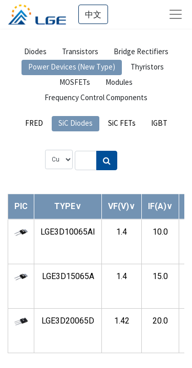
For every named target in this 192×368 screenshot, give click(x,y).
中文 (93, 14)
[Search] (106, 160)
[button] (67, 206)
